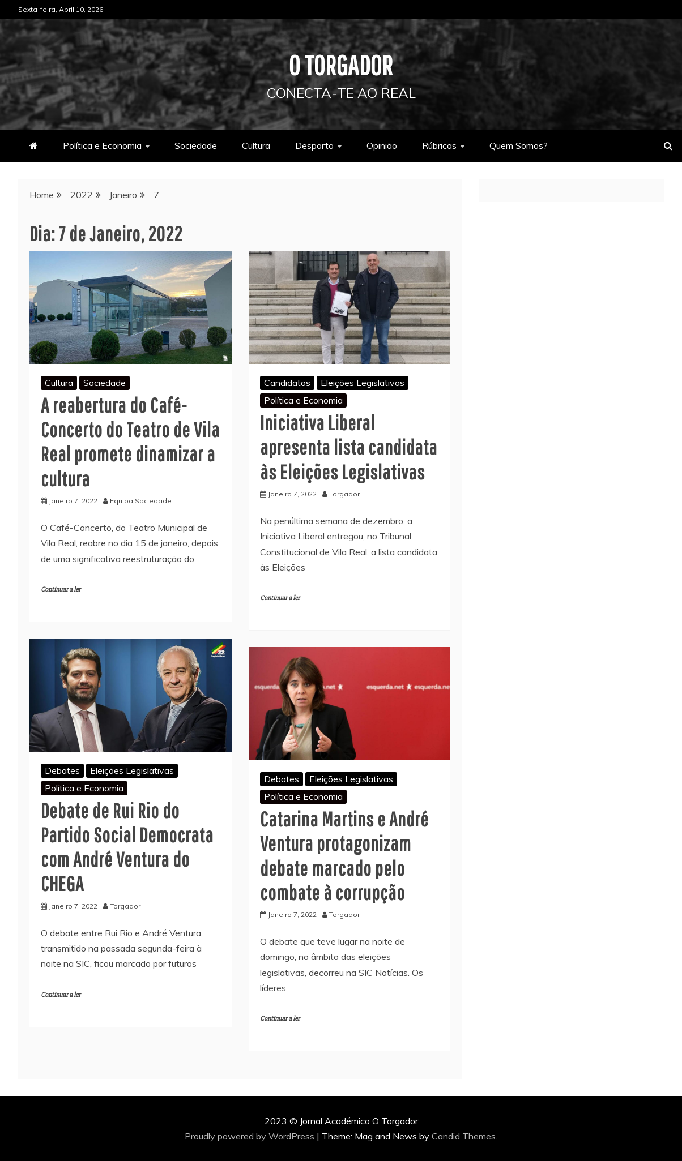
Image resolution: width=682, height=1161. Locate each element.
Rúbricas (439, 145)
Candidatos (287, 382)
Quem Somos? (518, 145)
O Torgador (341, 64)
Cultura (256, 145)
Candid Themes (464, 1136)
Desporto (314, 145)
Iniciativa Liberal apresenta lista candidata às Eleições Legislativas (348, 447)
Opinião (381, 145)
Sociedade (195, 145)
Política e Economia (102, 145)
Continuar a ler (60, 589)
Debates (62, 770)
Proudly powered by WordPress (251, 1136)
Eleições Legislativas (362, 382)
